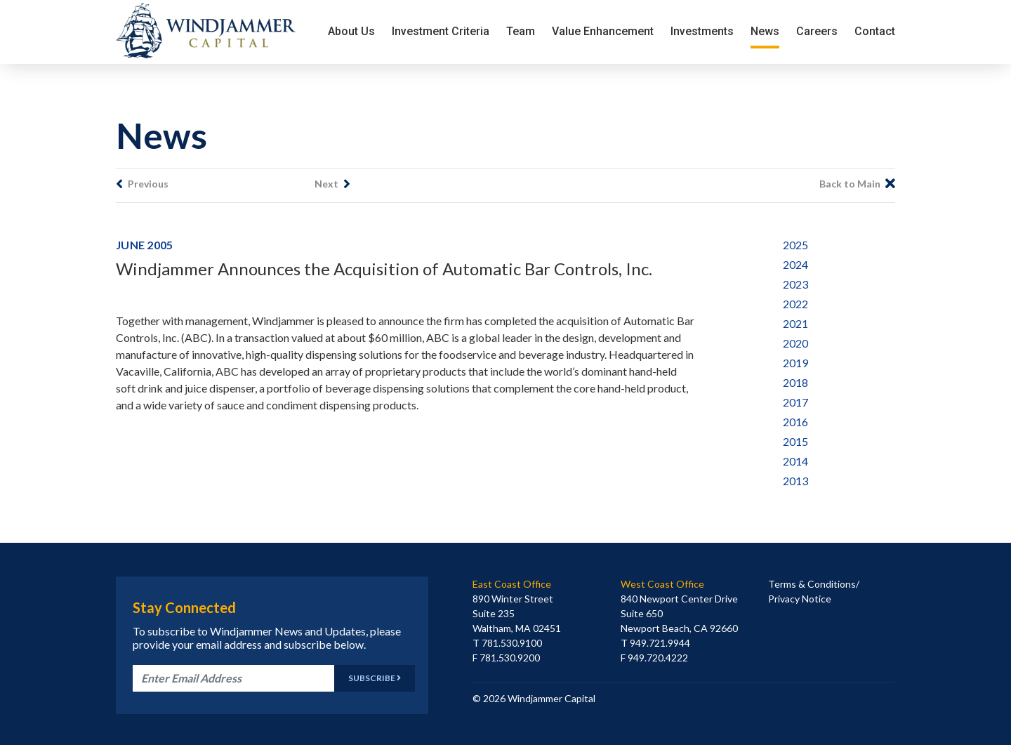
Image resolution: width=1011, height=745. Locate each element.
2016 (795, 421)
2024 (795, 264)
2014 (795, 461)
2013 (795, 480)
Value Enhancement (603, 31)
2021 (795, 323)
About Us (351, 31)
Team (520, 31)
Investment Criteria (440, 31)
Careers (817, 31)
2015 (795, 441)
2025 (795, 244)
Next (332, 184)
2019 (795, 362)
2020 (795, 343)
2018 (795, 382)
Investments (702, 31)
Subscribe (374, 678)
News (765, 31)
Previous (142, 184)
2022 (795, 303)
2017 (795, 402)
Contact (874, 31)
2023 (795, 284)
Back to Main (857, 184)
